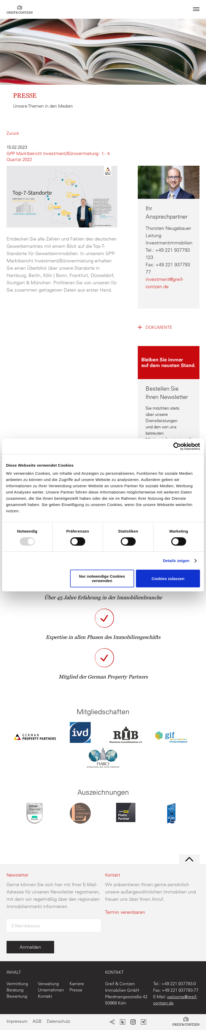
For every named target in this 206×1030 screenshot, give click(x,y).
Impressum (17, 1021)
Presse (76, 989)
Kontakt (45, 996)
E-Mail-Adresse (26, 925)
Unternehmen (51, 989)
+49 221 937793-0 (179, 983)
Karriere (77, 983)
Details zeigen (176, 560)
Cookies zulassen (168, 578)
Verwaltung (48, 983)
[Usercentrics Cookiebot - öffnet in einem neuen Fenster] (177, 446)
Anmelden (30, 947)
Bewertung (17, 996)
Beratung (15, 989)
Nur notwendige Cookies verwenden (102, 578)
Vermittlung (17, 983)
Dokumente (159, 327)
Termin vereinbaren (125, 912)
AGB (37, 1021)
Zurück (13, 133)
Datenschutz (58, 1021)
